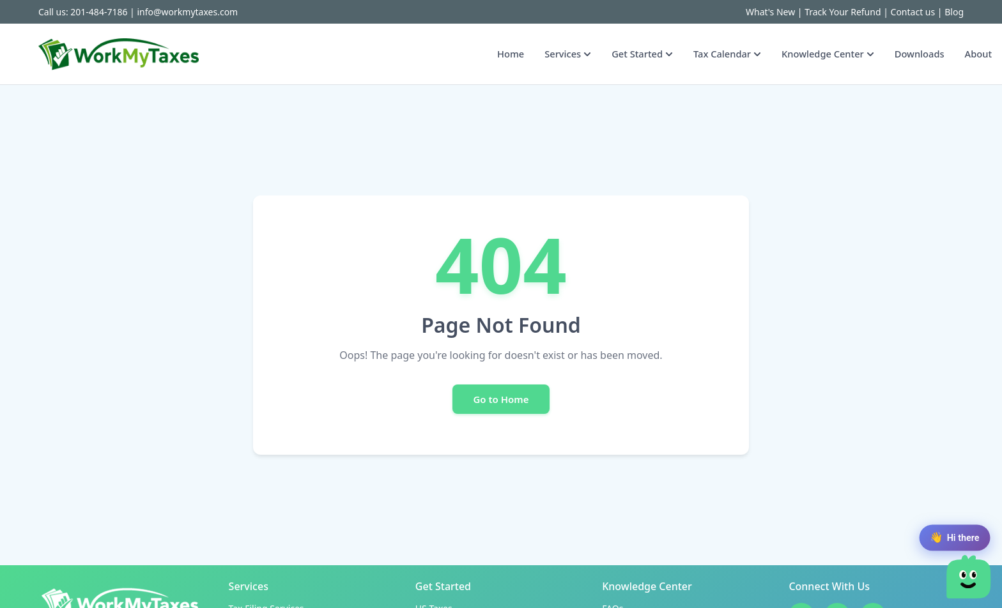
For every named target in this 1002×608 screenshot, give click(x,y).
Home (510, 53)
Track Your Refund (843, 12)
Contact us (913, 12)
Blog (954, 12)
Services (567, 53)
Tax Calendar (727, 53)
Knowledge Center (828, 53)
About (978, 53)
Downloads (919, 53)
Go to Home (500, 399)
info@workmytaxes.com (187, 12)
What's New (770, 12)
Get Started (642, 53)
